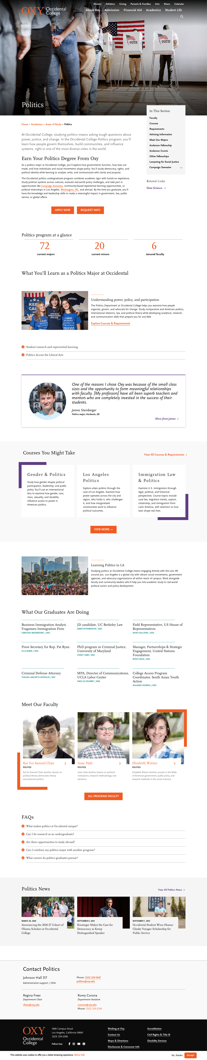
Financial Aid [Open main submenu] (133, 12)
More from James (165, 418)
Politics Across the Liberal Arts (42, 355)
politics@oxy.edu (86, 981)
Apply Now (62, 210)
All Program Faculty (103, 796)
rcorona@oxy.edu (87, 1005)
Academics (37, 124)
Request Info (90, 210)
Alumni (97, 5)
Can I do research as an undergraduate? (48, 834)
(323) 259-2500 (60, 1036)
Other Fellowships (159, 156)
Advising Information (161, 134)
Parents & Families (141, 5)
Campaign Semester (52, 186)
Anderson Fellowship (161, 145)
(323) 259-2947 (93, 977)
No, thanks (177, 1055)
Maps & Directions (118, 1041)
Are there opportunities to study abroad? (48, 842)
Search (181, 17)
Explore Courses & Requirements (110, 323)
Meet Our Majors (159, 140)
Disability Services (157, 1041)
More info (79, 1055)
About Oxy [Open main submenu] (93, 12)
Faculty (153, 118)
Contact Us (114, 1034)
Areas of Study (53, 124)
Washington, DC (69, 189)
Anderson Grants (159, 151)
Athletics (110, 5)
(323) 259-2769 (94, 1008)
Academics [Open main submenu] (153, 12)
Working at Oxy (116, 1028)
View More (102, 529)
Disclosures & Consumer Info (123, 1047)
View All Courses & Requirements (164, 454)
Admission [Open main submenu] (112, 12)
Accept (190, 1055)
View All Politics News (170, 890)
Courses (154, 123)
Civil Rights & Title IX (158, 1034)
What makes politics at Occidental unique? (50, 826)
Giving (122, 5)
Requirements (157, 129)
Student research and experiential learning (50, 347)
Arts (157, 5)
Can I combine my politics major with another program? (58, 850)
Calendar (179, 5)
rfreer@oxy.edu (31, 1005)
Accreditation (154, 1028)
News (167, 5)
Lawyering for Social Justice (164, 162)
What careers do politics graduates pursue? (50, 858)
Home (25, 124)
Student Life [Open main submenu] (173, 12)
